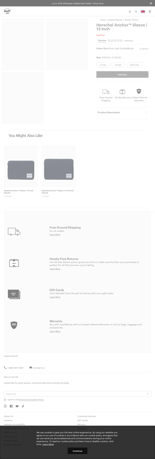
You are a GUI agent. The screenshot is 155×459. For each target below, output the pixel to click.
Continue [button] (77, 450)
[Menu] (150, 11)
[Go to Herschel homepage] (7, 11)
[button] (130, 11)
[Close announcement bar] (151, 3)
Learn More (48, 444)
